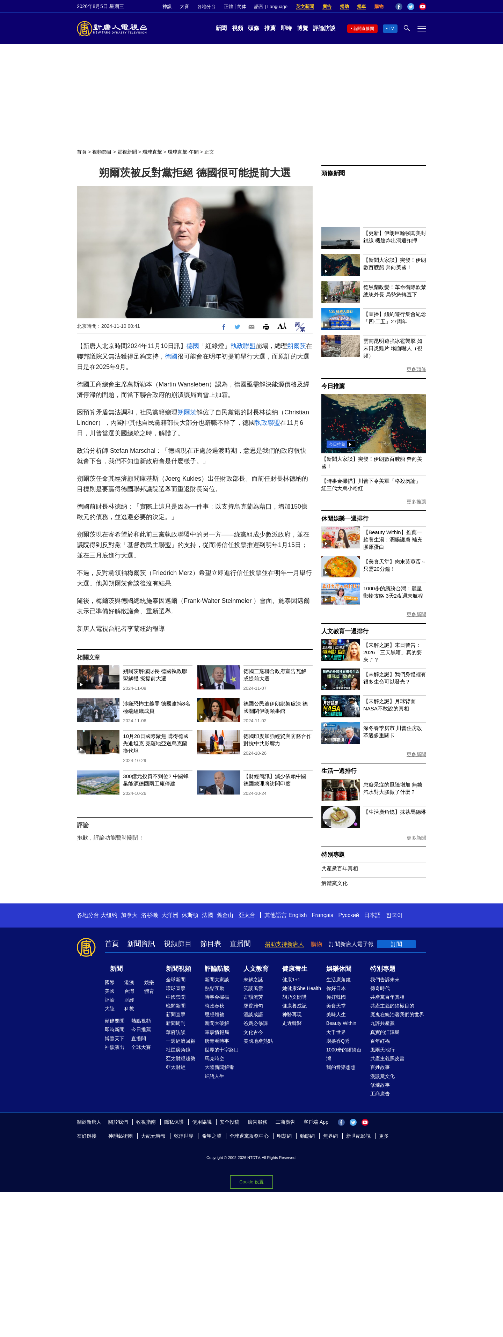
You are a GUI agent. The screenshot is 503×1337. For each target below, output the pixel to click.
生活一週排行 (339, 771)
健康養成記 (294, 1006)
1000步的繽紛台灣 (344, 1054)
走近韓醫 (292, 1023)
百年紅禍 (380, 1041)
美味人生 (336, 1014)
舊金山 (225, 915)
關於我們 (118, 1122)
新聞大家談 (217, 979)
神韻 (167, 6)
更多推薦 (416, 501)
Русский (348, 915)
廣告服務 (257, 1122)
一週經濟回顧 (180, 1041)
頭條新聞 (333, 173)
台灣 (129, 991)
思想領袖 (214, 1014)
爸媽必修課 (255, 1023)
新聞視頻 (178, 968)
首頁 (82, 152)
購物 (379, 6)
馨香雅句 (253, 1006)
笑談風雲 (253, 988)
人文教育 (256, 968)
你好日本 (336, 988)
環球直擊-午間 (183, 152)
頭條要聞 (114, 1021)
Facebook (398, 6)
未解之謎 (253, 979)
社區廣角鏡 (178, 1049)
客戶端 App (316, 1122)
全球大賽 (141, 1047)
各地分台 (206, 6)
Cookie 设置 (251, 1181)
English (298, 915)
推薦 (270, 28)
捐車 (361, 6)
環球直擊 (152, 152)
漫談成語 (253, 1014)
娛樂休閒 (338, 968)
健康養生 (294, 968)
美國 (110, 991)
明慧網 (284, 1136)
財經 (129, 1000)
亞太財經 (175, 1067)
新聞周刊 (175, 1023)
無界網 (330, 1136)
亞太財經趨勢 (180, 1058)
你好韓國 (336, 997)
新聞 (221, 28)
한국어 (394, 915)
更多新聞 (416, 614)
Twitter (410, 6)
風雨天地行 (382, 1049)
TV (391, 28)
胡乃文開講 (294, 997)
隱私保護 (174, 1122)
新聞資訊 (141, 943)
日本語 (372, 915)
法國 (207, 915)
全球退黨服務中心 (249, 1136)
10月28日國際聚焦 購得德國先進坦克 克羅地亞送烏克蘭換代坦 (156, 743)
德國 (193, 345)
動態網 (307, 1136)
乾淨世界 (184, 1136)
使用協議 (202, 1122)
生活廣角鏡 (338, 979)
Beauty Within (341, 1023)
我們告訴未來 (385, 979)
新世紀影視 (358, 1136)
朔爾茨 (296, 345)
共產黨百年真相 (339, 868)
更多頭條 (416, 369)
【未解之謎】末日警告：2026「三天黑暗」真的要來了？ (392, 652)
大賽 (184, 6)
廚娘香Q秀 (338, 1041)
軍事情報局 (217, 1032)
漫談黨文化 (382, 1076)
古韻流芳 (253, 997)
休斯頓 (190, 915)
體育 (149, 991)
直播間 (240, 943)
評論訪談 (324, 28)
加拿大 (129, 915)
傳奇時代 (380, 988)
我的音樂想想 (341, 1067)
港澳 (129, 982)
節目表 (210, 943)
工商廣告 (380, 1093)
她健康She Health (301, 988)
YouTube (422, 6)
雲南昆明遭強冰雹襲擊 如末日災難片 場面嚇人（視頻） (392, 348)
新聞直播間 (363, 28)
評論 (110, 1000)
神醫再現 (292, 1014)
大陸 (110, 1008)
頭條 (253, 28)
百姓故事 (380, 1067)
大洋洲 (169, 915)
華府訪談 (175, 1032)
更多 (384, 1136)
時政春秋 (214, 1006)
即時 (286, 28)
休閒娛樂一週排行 (344, 518)
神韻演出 (114, 1047)
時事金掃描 (217, 997)
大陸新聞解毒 (219, 1067)
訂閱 (396, 944)
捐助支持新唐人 (284, 944)
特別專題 (333, 854)
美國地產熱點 (258, 1041)
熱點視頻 (141, 1021)
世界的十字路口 (222, 1049)
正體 (228, 6)
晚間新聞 (175, 1006)
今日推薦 (333, 386)
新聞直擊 (175, 1014)
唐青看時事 (217, 1041)
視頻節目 (102, 152)
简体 (241, 6)
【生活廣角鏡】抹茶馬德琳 (394, 812)
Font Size (282, 326)
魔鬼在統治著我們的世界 (397, 1014)
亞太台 (247, 915)
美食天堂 (336, 1006)
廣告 (326, 6)
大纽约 (109, 915)
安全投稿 (229, 1122)
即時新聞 (114, 1029)
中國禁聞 (175, 997)
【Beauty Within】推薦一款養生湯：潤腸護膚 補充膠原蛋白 (392, 539)
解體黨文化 (334, 883)
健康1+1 (291, 979)
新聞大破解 (217, 1023)
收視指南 (146, 1122)
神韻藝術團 (120, 1136)
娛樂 (149, 982)
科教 (129, 1008)
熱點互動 (214, 988)
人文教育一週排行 (344, 631)
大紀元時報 (153, 1136)
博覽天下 (114, 1038)
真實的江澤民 (385, 1032)
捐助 (344, 6)
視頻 (237, 28)
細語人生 (214, 1076)
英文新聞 (305, 6)
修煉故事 (380, 1085)
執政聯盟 (243, 345)
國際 (110, 982)
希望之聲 (211, 1136)
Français (322, 915)
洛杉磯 (149, 915)
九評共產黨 (382, 1023)
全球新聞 (175, 979)
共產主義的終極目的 (392, 1006)
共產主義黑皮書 (387, 1058)
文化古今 (253, 1032)
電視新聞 (127, 152)
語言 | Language (270, 6)
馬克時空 (214, 1058)
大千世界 (336, 1032)
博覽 (302, 28)
